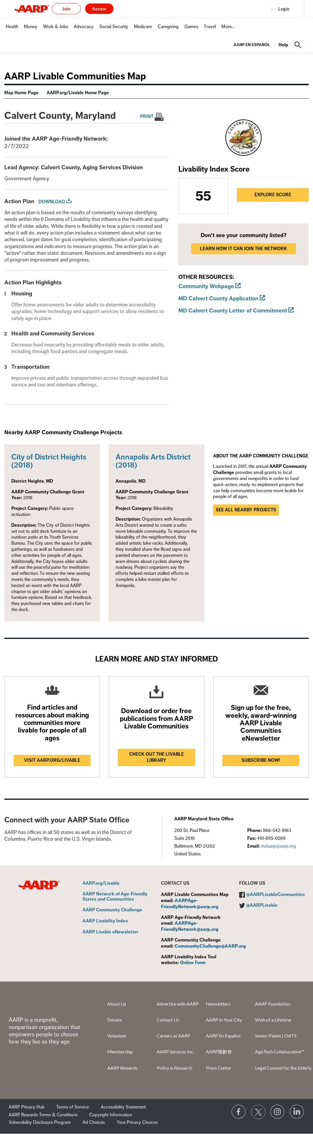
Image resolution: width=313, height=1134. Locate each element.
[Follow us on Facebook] (239, 1112)
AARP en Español (252, 44)
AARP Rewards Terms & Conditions (43, 1115)
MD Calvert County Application (218, 298)
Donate (114, 1019)
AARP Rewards (122, 1068)
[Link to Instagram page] (277, 1112)
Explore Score (273, 195)
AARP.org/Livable (101, 883)
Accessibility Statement (123, 1107)
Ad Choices (94, 1122)
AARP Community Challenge (112, 910)
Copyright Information (110, 1115)
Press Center (218, 1068)
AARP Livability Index (105, 921)
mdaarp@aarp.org (278, 846)
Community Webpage (206, 286)
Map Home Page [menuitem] (21, 93)
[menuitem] (12, 30)
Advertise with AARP (178, 1003)
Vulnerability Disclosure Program (40, 1122)
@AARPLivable (261, 905)
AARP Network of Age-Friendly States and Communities (115, 897)
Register (256, 8)
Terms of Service (72, 1107)
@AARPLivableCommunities (275, 894)
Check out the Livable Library (156, 757)
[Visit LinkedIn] (297, 1112)
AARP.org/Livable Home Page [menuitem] (78, 93)
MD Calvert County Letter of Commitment (232, 310)
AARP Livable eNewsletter (110, 932)
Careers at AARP (173, 1035)
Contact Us (168, 1019)
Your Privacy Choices (137, 1122)
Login (284, 8)
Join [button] (66, 8)
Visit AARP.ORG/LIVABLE (52, 760)
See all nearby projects (246, 510)
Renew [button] (99, 8)
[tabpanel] (270, 44)
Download (52, 202)
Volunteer (117, 1035)
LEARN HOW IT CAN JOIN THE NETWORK (243, 249)
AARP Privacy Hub (27, 1107)
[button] (298, 44)
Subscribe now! (260, 760)
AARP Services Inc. (175, 1051)
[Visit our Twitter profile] (258, 1112)
